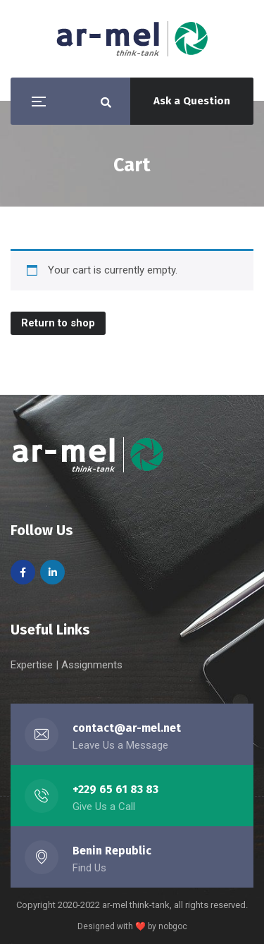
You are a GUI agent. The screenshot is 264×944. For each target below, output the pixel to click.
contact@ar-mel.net (127, 728)
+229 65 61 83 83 (115, 789)
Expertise (33, 664)
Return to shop (58, 323)
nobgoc (172, 926)
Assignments (91, 664)
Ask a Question (191, 100)
